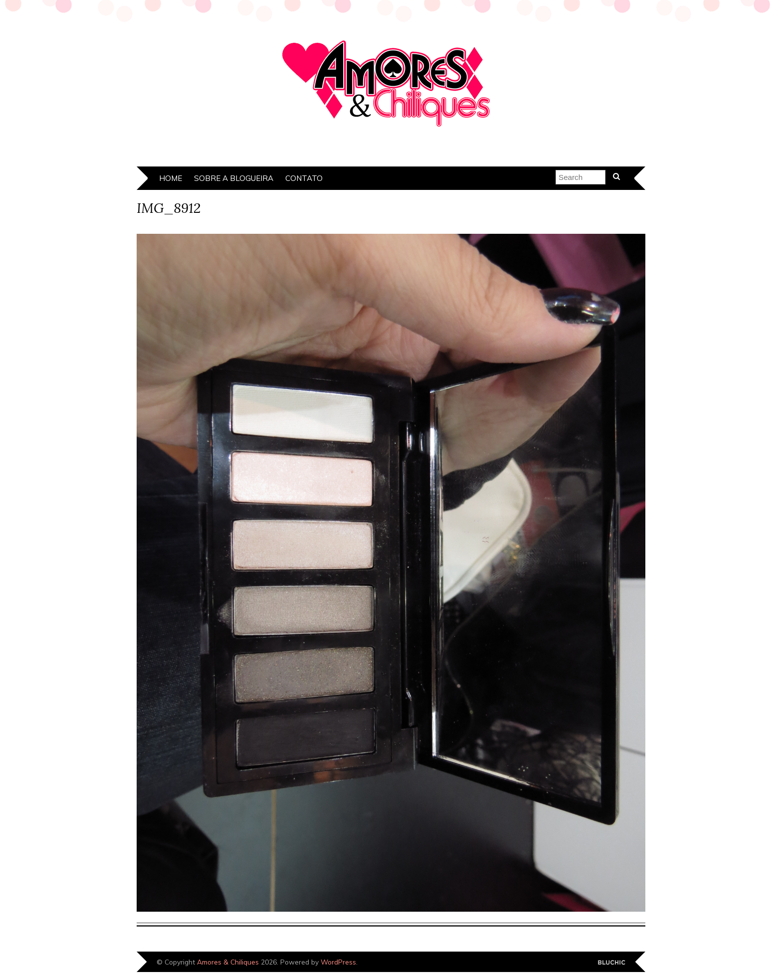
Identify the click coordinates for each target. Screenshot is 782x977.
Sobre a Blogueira (233, 178)
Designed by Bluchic (611, 963)
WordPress (338, 962)
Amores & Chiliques (228, 962)
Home (170, 178)
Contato (304, 178)
